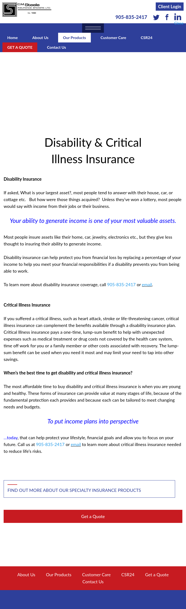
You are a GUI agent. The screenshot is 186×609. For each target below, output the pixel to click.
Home (12, 37)
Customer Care (113, 37)
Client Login (169, 6)
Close (179, 23)
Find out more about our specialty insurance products (74, 490)
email (147, 284)
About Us (40, 37)
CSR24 (146, 37)
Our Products (74, 37)
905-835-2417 (131, 17)
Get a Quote (19, 47)
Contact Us (56, 47)
